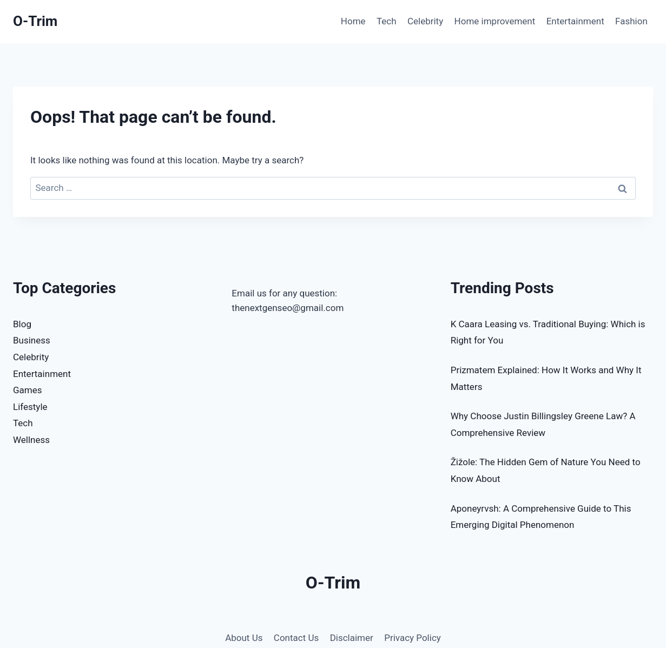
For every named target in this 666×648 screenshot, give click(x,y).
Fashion (631, 21)
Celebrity (425, 21)
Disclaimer (351, 637)
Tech (387, 21)
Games (27, 390)
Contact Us (296, 637)
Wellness (31, 439)
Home (353, 21)
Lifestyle (30, 406)
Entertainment (575, 21)
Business (31, 340)
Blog (22, 324)
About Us (243, 637)
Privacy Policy (412, 637)
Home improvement (495, 21)
